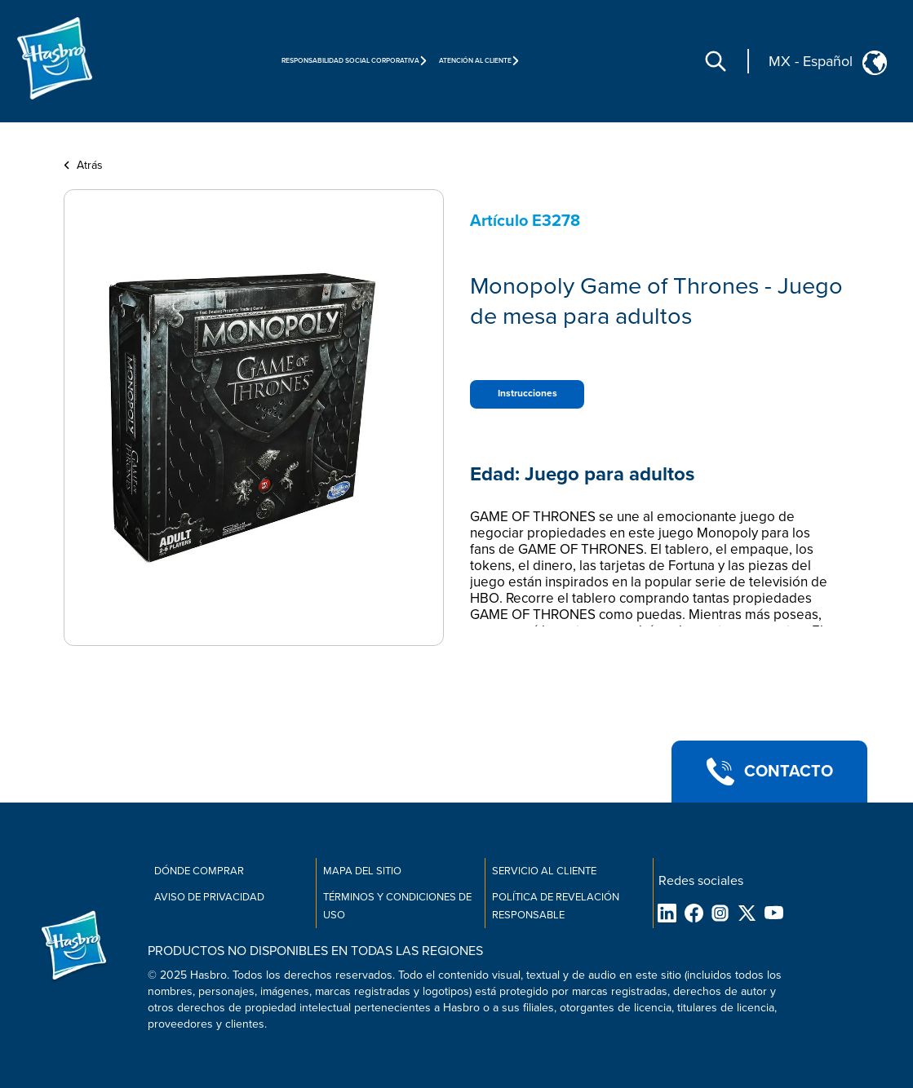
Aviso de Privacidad (209, 897)
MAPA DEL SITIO (362, 871)
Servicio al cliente (544, 871)
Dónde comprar (199, 871)
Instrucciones (527, 393)
